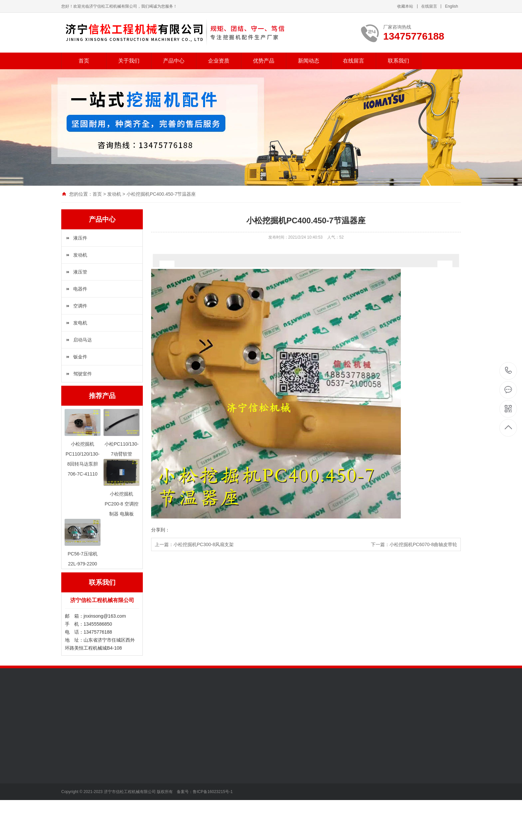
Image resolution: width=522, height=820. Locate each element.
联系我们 (398, 61)
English (451, 6)
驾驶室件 (82, 373)
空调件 (80, 305)
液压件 (80, 238)
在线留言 (429, 6)
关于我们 (128, 61)
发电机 (80, 322)
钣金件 (80, 356)
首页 (84, 61)
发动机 (114, 194)
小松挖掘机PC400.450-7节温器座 (161, 194)
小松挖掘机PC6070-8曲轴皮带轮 (423, 544)
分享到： (160, 529)
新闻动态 (308, 61)
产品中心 (173, 61)
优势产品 (263, 61)
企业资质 (218, 61)
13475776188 (508, 370)
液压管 (80, 272)
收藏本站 (405, 6)
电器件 (80, 289)
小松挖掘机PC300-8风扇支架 (203, 544)
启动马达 (82, 339)
